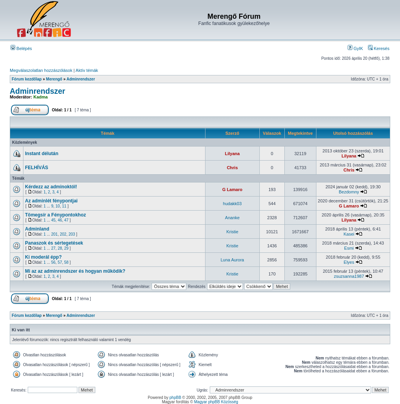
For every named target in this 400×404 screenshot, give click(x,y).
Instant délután (41, 153)
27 (53, 248)
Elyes (349, 262)
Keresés (378, 48)
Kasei (349, 234)
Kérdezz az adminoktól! (51, 186)
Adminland (37, 229)
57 (60, 262)
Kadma (41, 97)
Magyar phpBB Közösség (216, 402)
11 (64, 206)
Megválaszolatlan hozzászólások (41, 70)
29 (66, 248)
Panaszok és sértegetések (54, 243)
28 (60, 248)
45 (53, 220)
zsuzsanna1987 (349, 276)
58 (66, 262)
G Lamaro (232, 189)
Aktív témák (87, 70)
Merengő (54, 79)
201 (54, 234)
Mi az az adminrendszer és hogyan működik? (75, 271)
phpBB (175, 397)
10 (57, 206)
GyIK (355, 48)
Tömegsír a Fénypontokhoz (55, 215)
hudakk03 (232, 203)
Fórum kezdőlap (27, 79)
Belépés (21, 48)
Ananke (232, 217)
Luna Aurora (232, 259)
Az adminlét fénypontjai (51, 201)
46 (60, 220)
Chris (232, 167)
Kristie (232, 231)
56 (53, 262)
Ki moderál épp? (43, 257)
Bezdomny (349, 191)
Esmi (349, 248)
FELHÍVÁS (36, 167)
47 (66, 220)
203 (71, 234)
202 (63, 234)
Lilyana (232, 153)
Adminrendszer (80, 79)
